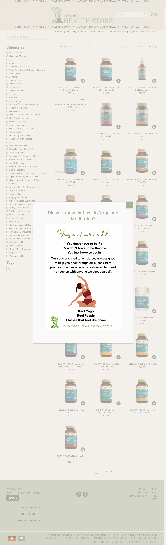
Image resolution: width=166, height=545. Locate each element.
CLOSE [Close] (129, 205)
